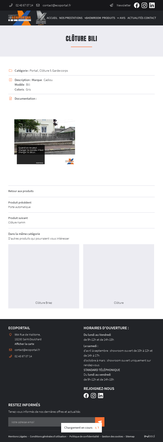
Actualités (134, 18)
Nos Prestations (70, 18)
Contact (149, 18)
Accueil (51, 18)
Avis (122, 18)
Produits (108, 18)
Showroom (92, 18)
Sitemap (134, 436)
